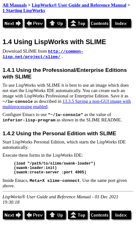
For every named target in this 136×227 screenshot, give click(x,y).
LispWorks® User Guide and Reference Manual (79, 5)
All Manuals (15, 5)
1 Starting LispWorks (24, 10)
